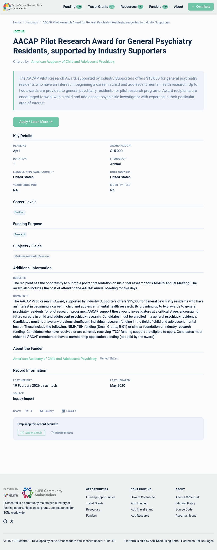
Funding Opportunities (100, 497)
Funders (91, 515)
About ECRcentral (187, 497)
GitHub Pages (205, 541)
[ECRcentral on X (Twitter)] (12, 521)
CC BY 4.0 (108, 541)
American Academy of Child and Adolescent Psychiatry (73, 62)
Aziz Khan (156, 541)
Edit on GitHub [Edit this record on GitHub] (31, 432)
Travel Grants (94, 503)
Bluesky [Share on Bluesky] (47, 411)
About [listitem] (178, 7)
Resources (93, 509)
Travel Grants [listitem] (101, 7)
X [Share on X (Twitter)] (29, 411)
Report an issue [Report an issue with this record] (62, 432)
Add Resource (140, 515)
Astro (175, 541)
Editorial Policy (185, 503)
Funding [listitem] (72, 7)
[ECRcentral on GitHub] (5, 521)
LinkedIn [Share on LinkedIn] (69, 411)
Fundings (32, 22)
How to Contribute (143, 497)
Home (17, 22)
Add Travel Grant (142, 509)
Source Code (184, 509)
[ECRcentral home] (23, 7)
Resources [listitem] (132, 7)
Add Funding (139, 503)
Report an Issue (186, 515)
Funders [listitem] (158, 7)
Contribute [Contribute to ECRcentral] (201, 6)
